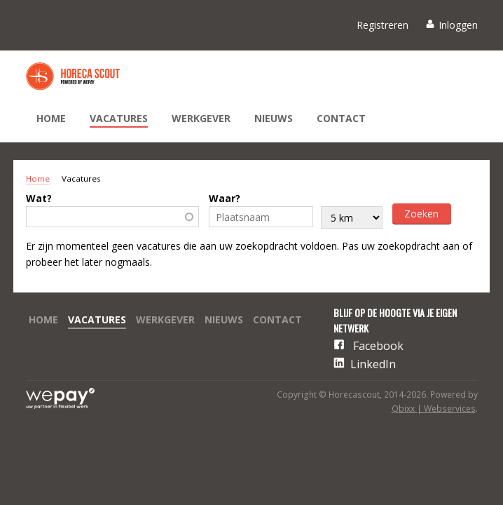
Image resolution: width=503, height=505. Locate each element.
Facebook (378, 346)
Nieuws (273, 118)
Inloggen (458, 25)
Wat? (39, 198)
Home (51, 118)
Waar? (224, 198)
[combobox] (113, 216)
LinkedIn (373, 364)
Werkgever (201, 118)
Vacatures (119, 118)
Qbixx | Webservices (434, 409)
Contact (341, 118)
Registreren (382, 25)
